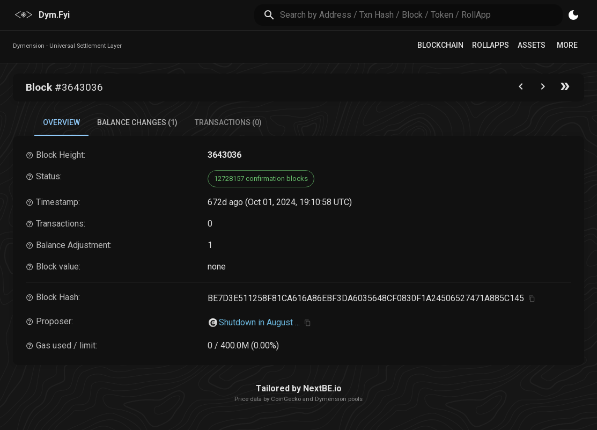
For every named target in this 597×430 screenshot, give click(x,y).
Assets (532, 45)
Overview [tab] (61, 122)
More (567, 45)
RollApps (490, 45)
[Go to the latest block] (564, 89)
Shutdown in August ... (259, 322)
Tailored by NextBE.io (299, 388)
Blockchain (440, 45)
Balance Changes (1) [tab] (137, 122)
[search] (421, 14)
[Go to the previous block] (520, 89)
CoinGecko (286, 399)
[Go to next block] (542, 89)
